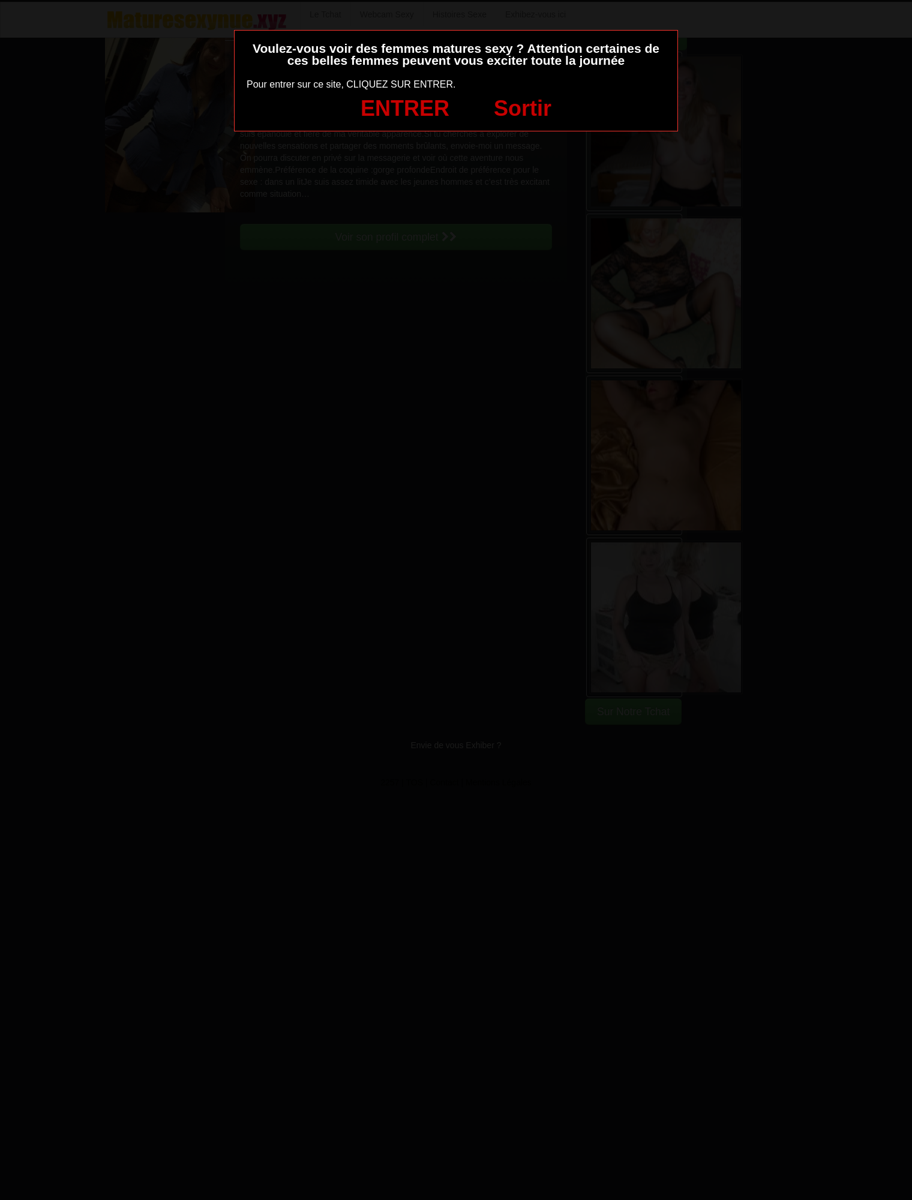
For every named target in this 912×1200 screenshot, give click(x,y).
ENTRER (405, 108)
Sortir (522, 108)
